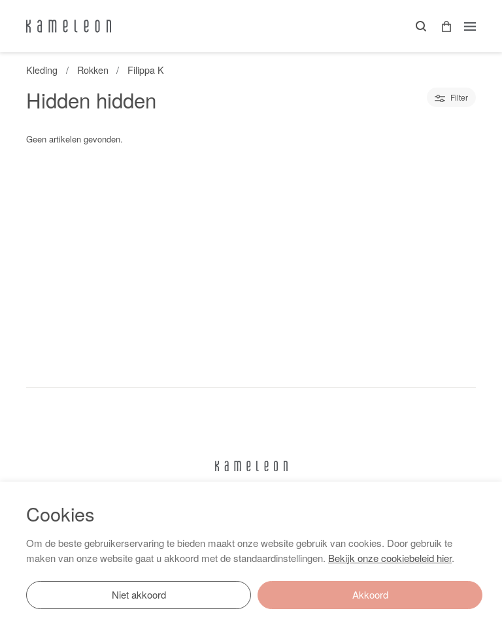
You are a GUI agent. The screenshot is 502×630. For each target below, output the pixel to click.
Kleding (42, 69)
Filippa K (145, 69)
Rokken (93, 69)
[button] (442, 26)
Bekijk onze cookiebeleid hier (390, 558)
